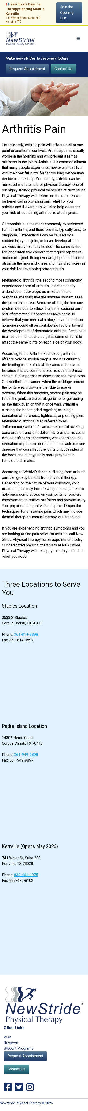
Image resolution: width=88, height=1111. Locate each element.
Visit (7, 1037)
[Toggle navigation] (78, 39)
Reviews (11, 1043)
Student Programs (19, 1048)
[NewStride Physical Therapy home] (21, 39)
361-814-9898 (26, 634)
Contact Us (63, 68)
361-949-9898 (26, 754)
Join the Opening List (67, 12)
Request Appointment (27, 68)
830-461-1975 (26, 875)
